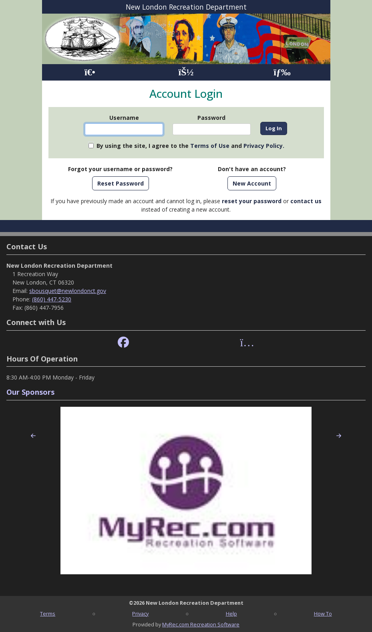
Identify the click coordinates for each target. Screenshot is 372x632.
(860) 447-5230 (51, 299)
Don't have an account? (252, 169)
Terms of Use (209, 145)
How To (323, 613)
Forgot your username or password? (120, 169)
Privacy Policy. (263, 145)
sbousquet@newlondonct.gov (67, 291)
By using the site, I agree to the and (190, 145)
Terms (47, 613)
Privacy (140, 613)
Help (231, 613)
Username (124, 117)
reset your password (252, 201)
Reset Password (120, 183)
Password (211, 117)
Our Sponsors (30, 392)
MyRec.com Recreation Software (200, 624)
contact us (306, 201)
